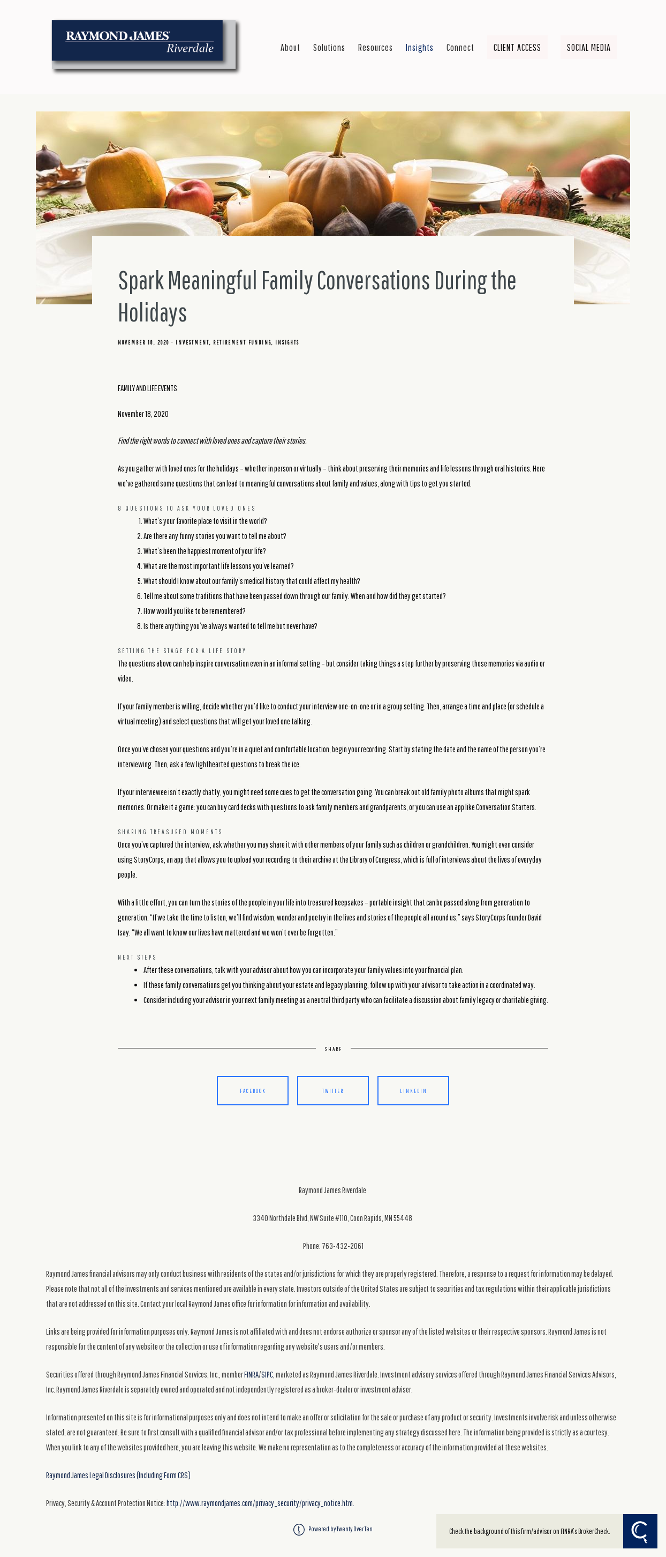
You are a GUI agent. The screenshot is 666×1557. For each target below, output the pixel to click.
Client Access (517, 47)
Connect (460, 47)
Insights (420, 47)
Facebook (253, 1090)
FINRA (251, 1374)
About (290, 47)
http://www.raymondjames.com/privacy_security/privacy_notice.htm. (260, 1503)
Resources (375, 47)
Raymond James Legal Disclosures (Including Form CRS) (118, 1475)
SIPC (267, 1374)
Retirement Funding (242, 342)
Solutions (329, 47)
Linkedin (413, 1090)
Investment (192, 342)
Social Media (589, 47)
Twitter (333, 1090)
